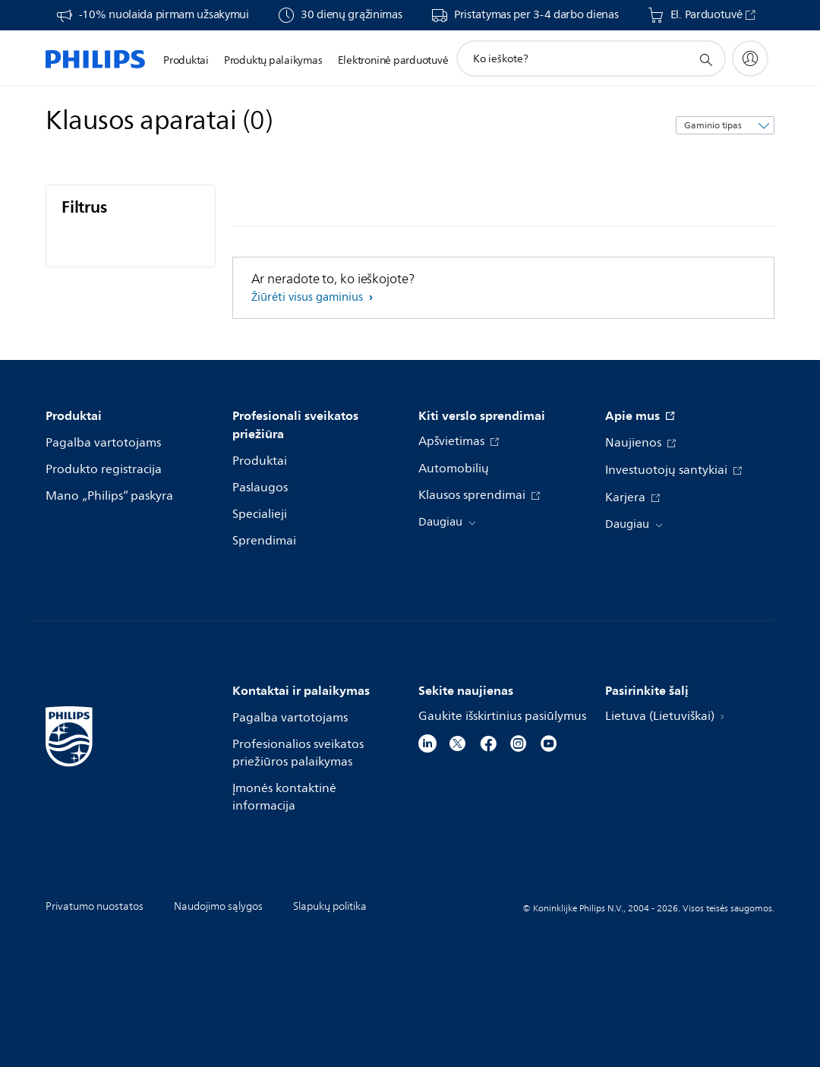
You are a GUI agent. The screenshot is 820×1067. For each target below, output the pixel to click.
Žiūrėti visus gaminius (308, 297)
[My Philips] (750, 58)
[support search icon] (705, 59)
